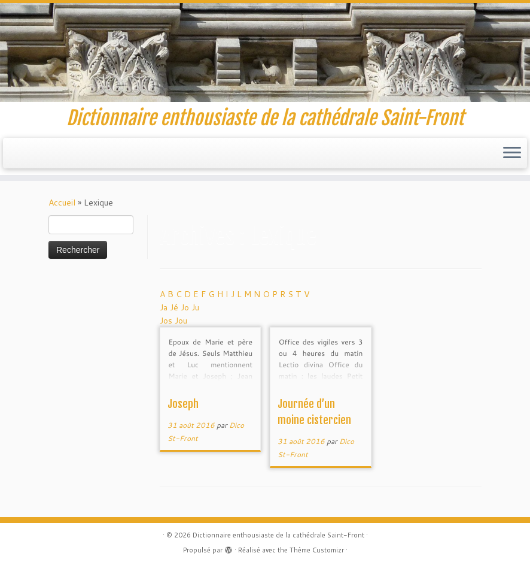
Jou (181, 321)
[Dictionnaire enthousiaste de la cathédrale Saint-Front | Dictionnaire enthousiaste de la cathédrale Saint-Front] (265, 52)
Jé (175, 307)
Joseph (183, 403)
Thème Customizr (317, 550)
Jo (186, 307)
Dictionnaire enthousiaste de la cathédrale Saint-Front (278, 535)
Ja (165, 307)
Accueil (61, 203)
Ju (195, 307)
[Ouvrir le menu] (512, 153)
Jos (167, 321)
